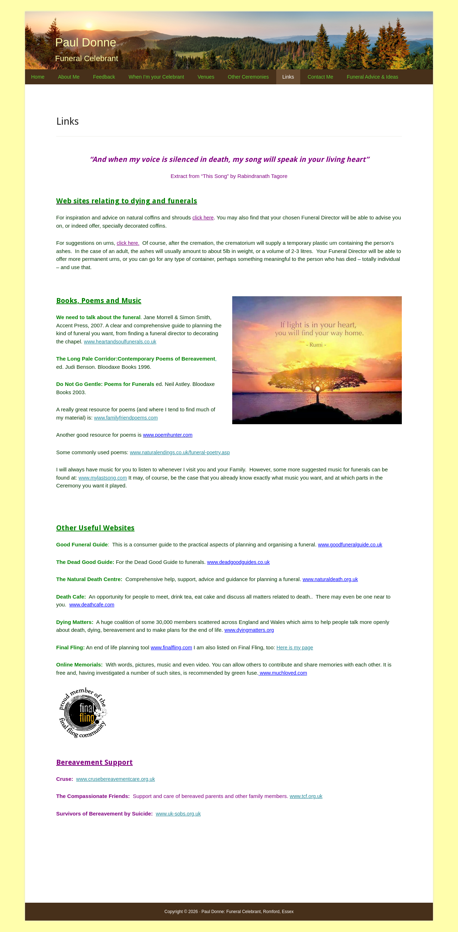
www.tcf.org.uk (307, 796)
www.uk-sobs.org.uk (180, 813)
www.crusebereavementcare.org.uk (118, 779)
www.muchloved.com (284, 673)
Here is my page (298, 647)
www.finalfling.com (173, 647)
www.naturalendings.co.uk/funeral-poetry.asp (183, 452)
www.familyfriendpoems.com (128, 418)
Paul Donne (97, 41)
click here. (129, 243)
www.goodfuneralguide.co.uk (352, 544)
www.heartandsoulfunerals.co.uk (122, 341)
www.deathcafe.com (93, 604)
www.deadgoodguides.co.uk (240, 562)
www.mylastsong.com (104, 478)
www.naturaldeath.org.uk (332, 579)
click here (204, 217)
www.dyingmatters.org (250, 630)
